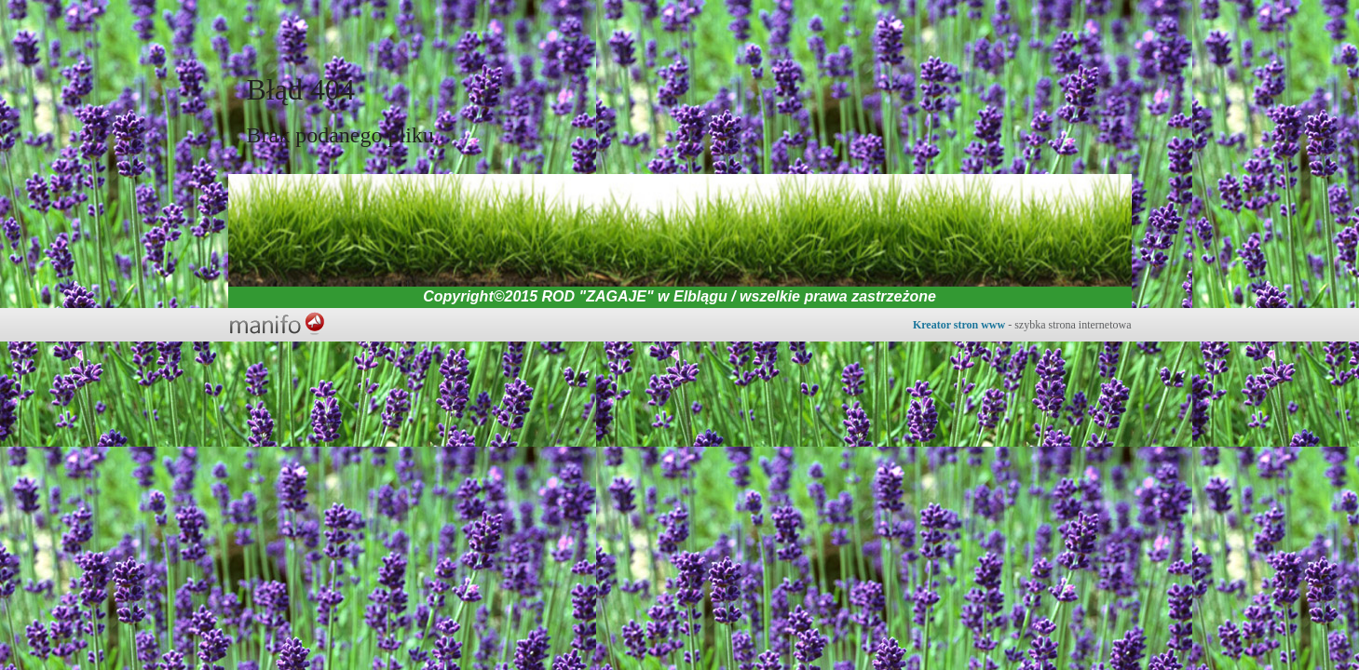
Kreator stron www (959, 324)
